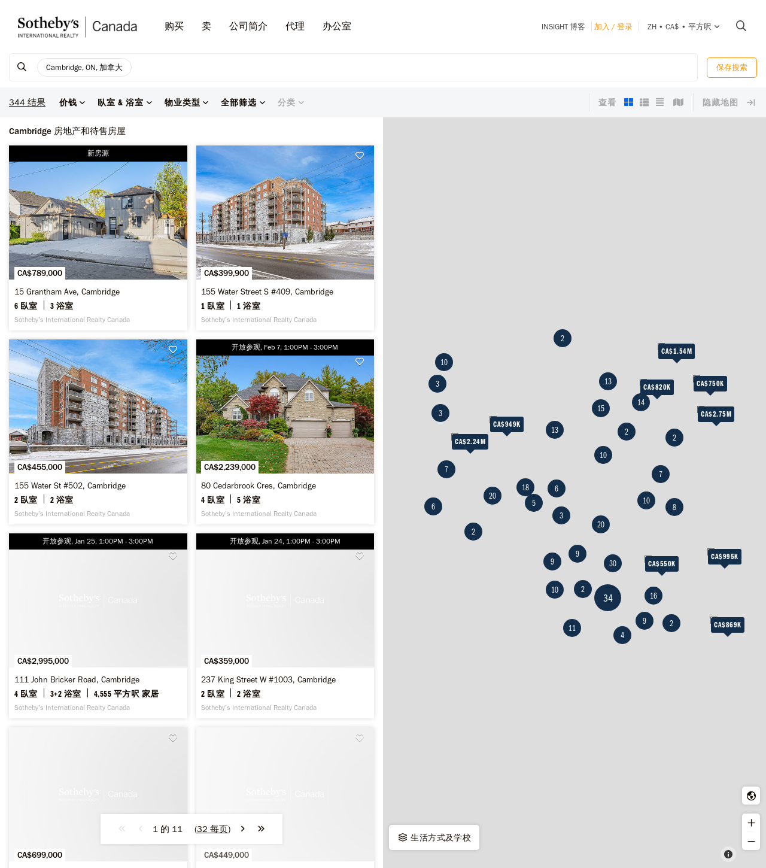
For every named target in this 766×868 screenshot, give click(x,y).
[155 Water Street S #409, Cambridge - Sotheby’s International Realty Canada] (285, 237)
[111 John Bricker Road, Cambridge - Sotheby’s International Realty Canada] (98, 625)
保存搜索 (731, 67)
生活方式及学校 (434, 837)
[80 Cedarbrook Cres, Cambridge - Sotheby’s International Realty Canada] (285, 431)
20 (492, 495)
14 (641, 402)
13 (554, 429)
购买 (174, 26)
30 (612, 563)
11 (572, 628)
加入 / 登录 (613, 26)
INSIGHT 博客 (563, 26)
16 (653, 595)
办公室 (337, 26)
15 (600, 408)
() (212, 829)
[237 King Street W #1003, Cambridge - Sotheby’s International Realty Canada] (285, 625)
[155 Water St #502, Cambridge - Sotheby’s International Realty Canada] (98, 431)
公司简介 (248, 26)
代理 (295, 26)
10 (444, 362)
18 (525, 487)
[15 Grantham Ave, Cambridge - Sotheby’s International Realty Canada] (98, 237)
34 (608, 598)
